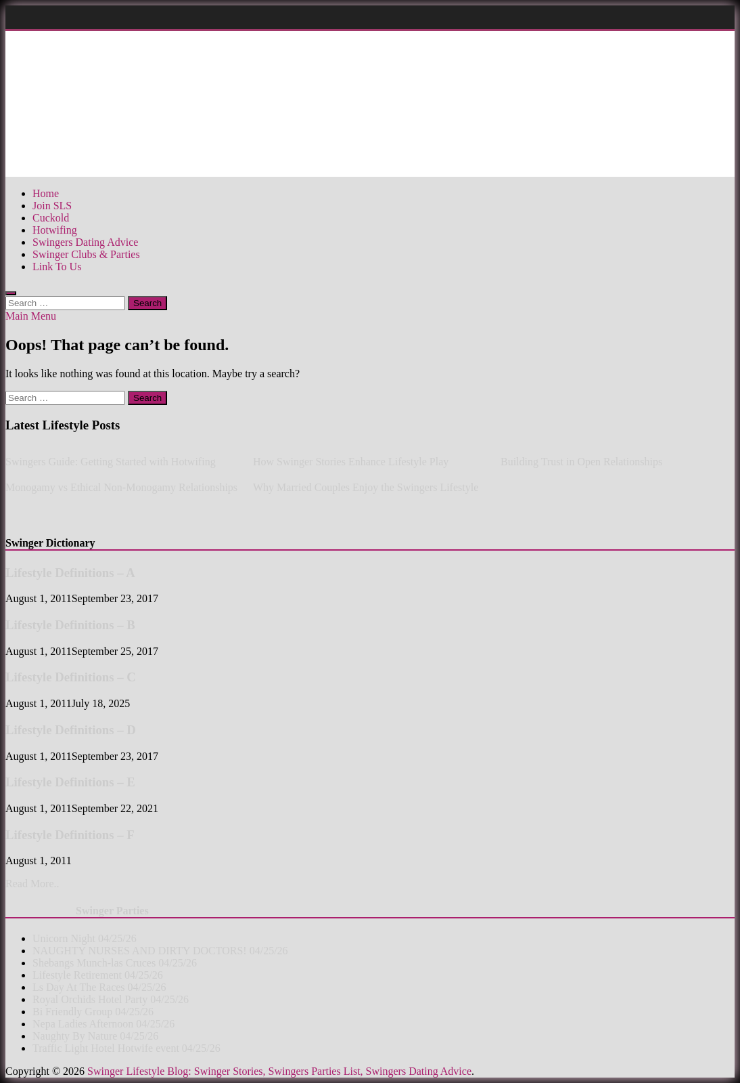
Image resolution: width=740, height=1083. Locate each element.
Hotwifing (54, 230)
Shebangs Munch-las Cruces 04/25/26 (114, 963)
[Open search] (10, 293)
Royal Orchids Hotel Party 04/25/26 (110, 999)
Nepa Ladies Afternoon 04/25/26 (103, 1023)
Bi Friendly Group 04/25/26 (93, 1011)
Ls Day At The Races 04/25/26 (99, 987)
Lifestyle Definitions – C (70, 677)
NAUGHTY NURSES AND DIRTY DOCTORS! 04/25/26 (160, 950)
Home (45, 193)
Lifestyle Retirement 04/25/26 (97, 975)
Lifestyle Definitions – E (70, 782)
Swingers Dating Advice (85, 242)
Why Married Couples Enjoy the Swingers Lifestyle (365, 487)
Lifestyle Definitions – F (70, 835)
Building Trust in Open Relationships (581, 461)
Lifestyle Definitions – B (70, 625)
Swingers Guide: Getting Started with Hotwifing (110, 461)
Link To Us (56, 266)
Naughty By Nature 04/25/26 (95, 1036)
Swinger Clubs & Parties (86, 254)
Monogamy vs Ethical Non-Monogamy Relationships (121, 487)
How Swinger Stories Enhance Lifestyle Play (350, 461)
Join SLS (52, 205)
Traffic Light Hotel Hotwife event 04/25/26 (126, 1048)
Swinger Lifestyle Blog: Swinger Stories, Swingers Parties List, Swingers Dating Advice (279, 1071)
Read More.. (32, 883)
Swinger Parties (112, 910)
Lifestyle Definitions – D (70, 730)
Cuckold (50, 218)
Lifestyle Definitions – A (70, 573)
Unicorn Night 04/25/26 (84, 938)
